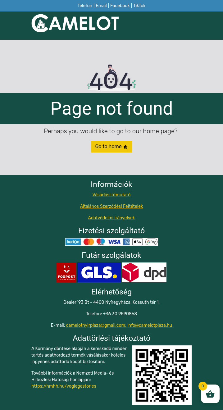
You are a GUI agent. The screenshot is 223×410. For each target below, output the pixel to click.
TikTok (139, 5)
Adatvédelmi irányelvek (111, 218)
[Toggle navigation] (188, 26)
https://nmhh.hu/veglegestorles (63, 386)
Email (101, 5)
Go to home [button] (111, 146)
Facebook (120, 5)
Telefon (84, 5)
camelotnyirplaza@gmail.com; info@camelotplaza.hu (119, 325)
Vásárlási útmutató (112, 195)
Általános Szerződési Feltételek (111, 206)
